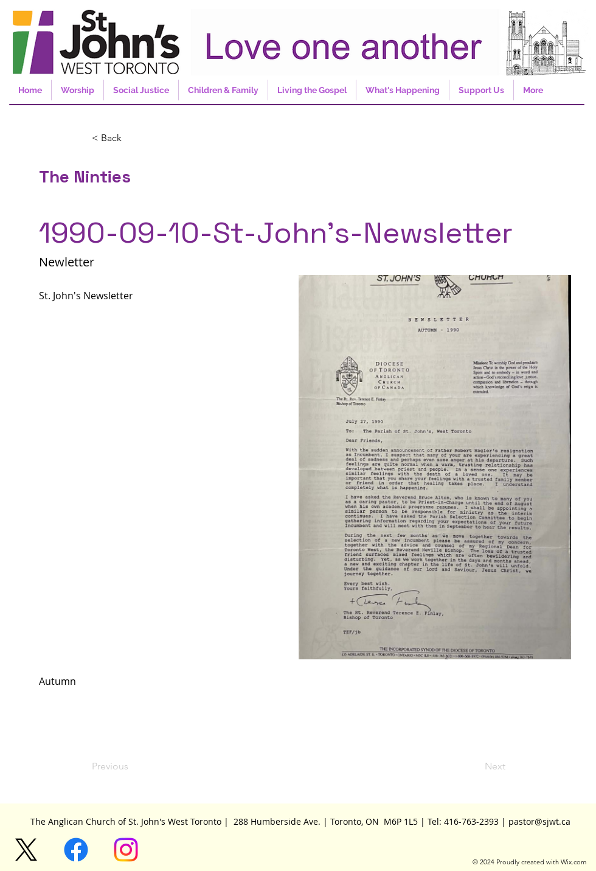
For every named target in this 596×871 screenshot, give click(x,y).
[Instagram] (126, 850)
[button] (132, 138)
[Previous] (132, 766)
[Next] (475, 766)
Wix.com (573, 862)
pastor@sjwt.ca (539, 821)
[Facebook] (76, 850)
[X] (26, 850)
